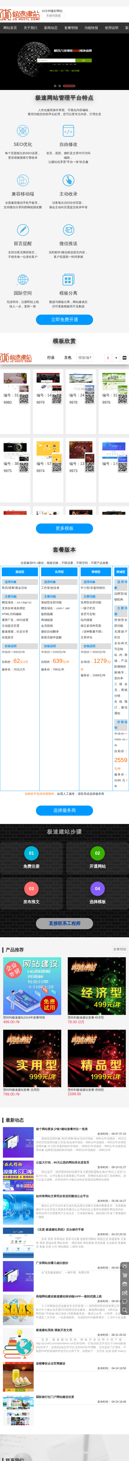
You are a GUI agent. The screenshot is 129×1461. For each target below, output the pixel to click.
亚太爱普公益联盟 (102, 1449)
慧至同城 (39, 1449)
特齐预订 (53, 1449)
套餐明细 (71, 28)
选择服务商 (64, 655)
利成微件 (67, 1449)
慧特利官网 (23, 1449)
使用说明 (111, 28)
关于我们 (30, 28)
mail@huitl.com (23, 1401)
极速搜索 (82, 1449)
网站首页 (10, 28)
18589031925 (47, 1395)
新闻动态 (51, 28)
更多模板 (65, 478)
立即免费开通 (64, 269)
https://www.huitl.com (27, 1407)
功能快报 (91, 28)
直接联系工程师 (64, 768)
